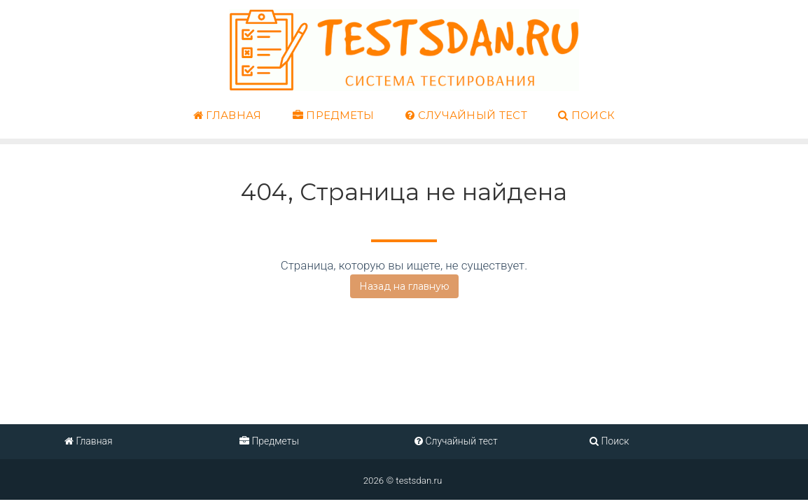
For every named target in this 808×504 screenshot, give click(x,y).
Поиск (586, 115)
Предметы (334, 115)
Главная (227, 115)
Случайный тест (466, 115)
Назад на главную (404, 286)
